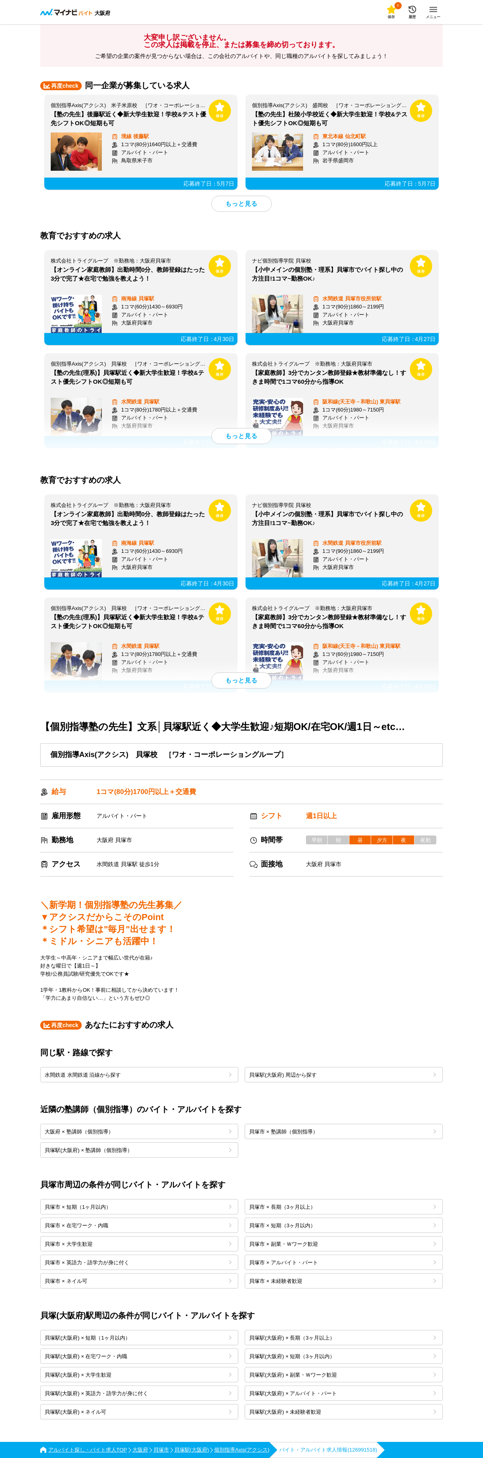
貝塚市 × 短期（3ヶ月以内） (342, 1225)
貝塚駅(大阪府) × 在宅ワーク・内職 (138, 1356)
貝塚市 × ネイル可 (138, 1281)
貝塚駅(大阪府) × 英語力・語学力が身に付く (138, 1393)
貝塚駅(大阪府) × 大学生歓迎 (138, 1375)
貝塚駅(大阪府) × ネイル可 (138, 1412)
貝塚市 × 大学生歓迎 (138, 1244)
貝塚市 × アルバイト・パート (342, 1262)
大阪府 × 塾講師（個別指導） (138, 1132)
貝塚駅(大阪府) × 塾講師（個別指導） (138, 1150)
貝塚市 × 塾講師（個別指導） (342, 1132)
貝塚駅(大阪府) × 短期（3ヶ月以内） (342, 1356)
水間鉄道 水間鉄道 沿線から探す (138, 1075)
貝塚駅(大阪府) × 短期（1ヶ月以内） (138, 1338)
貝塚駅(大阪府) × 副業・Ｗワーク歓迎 (342, 1375)
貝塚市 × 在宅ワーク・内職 (138, 1225)
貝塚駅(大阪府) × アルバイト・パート (342, 1393)
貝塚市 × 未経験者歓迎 (342, 1281)
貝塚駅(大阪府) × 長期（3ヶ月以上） (342, 1338)
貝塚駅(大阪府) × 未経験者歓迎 (342, 1412)
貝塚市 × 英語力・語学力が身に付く (138, 1262)
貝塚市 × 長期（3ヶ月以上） (342, 1207)
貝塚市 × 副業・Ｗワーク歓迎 (342, 1244)
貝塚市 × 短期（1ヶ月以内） (138, 1207)
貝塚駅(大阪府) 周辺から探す (342, 1075)
